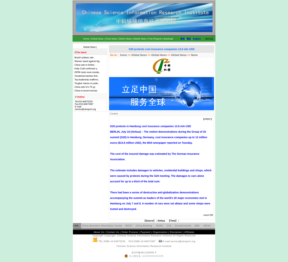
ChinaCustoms (183, 225)
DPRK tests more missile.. (87, 72)
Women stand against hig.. (88, 61)
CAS (169, 225)
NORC (159, 225)
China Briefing (144, 225)
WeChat (209, 39)
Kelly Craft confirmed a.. (86, 68)
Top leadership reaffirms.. (87, 79)
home (123, 55)
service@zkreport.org (85, 109)
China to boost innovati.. (86, 90)
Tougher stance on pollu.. (87, 83)
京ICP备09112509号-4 (144, 252)
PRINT (207, 119)
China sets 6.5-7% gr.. (85, 87)
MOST (128, 225)
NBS (197, 225)
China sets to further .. (85, 65)
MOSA (207, 225)
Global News (89, 47)
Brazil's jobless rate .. (85, 57)
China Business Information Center (102, 225)
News (194, 55)
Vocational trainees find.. (87, 76)
